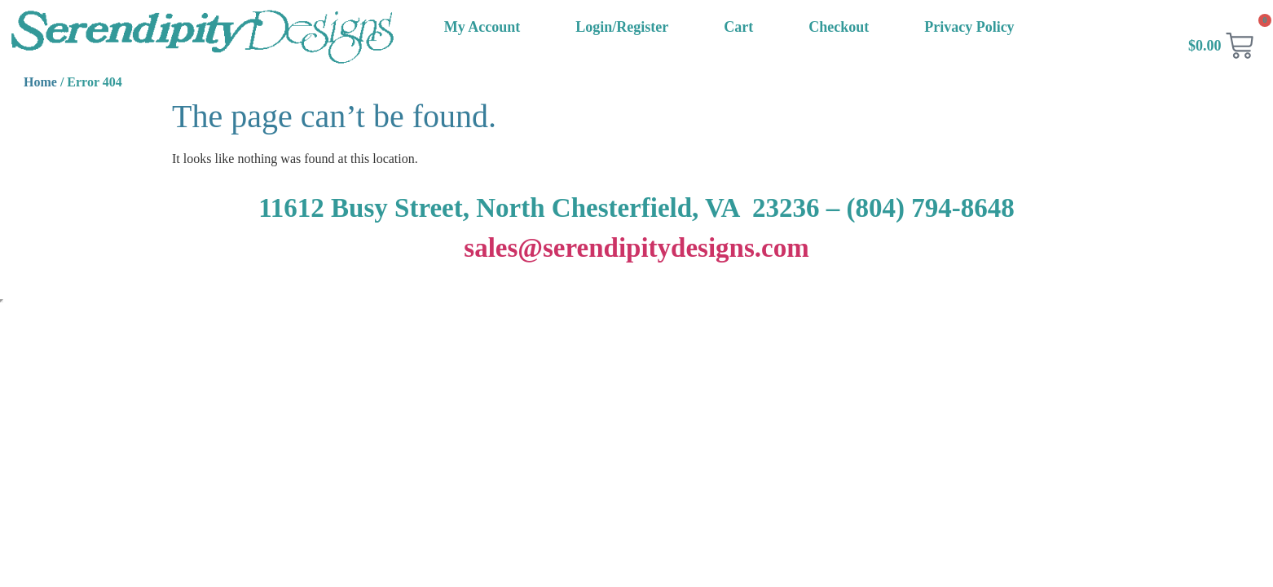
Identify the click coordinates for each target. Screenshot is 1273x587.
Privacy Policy (969, 27)
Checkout (838, 27)
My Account (482, 27)
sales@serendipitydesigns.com (636, 248)
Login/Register (621, 27)
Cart (738, 27)
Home (40, 82)
